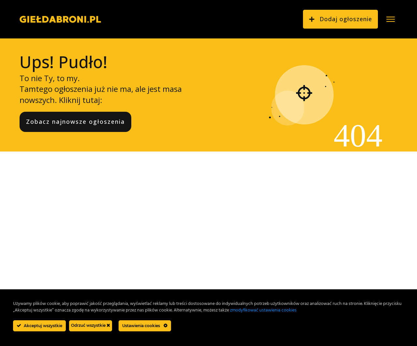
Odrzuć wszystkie (90, 325)
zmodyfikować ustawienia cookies (263, 310)
